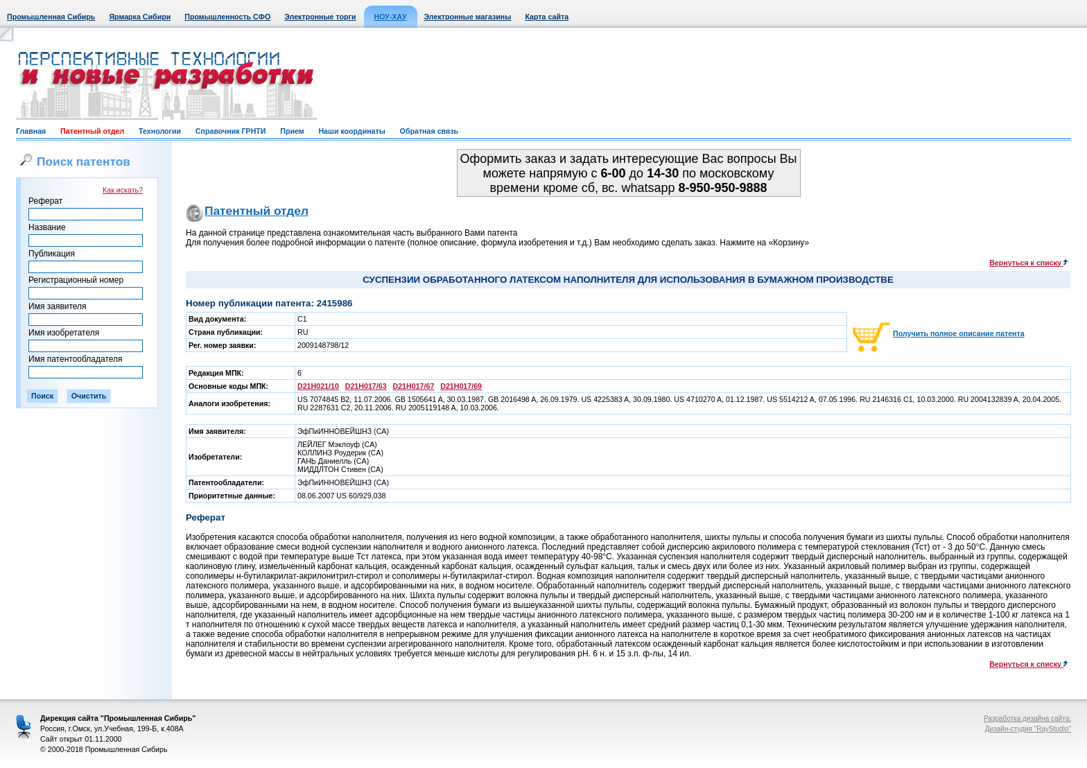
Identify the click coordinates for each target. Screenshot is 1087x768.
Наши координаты (351, 131)
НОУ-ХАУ (390, 16)
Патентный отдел (92, 131)
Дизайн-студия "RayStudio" (1028, 729)
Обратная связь (429, 131)
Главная (31, 131)
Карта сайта (546, 16)
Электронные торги (320, 16)
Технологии (160, 131)
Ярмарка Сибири (140, 16)
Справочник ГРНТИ (230, 131)
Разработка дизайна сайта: (1027, 718)
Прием (292, 131)
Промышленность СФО (227, 16)
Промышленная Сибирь (51, 16)
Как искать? (123, 190)
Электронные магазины (468, 16)
